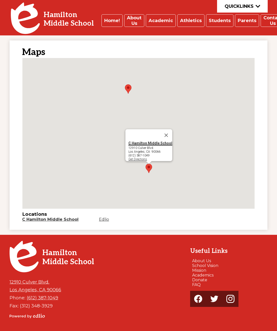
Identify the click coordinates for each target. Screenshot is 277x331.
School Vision (205, 265)
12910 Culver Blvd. (29, 282)
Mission (199, 270)
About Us (201, 260)
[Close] (166, 135)
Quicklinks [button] (242, 6)
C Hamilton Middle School (150, 143)
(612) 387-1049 (42, 298)
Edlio (104, 219)
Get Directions (137, 159)
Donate (199, 280)
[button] (112, 20)
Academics (203, 275)
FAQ (196, 284)
